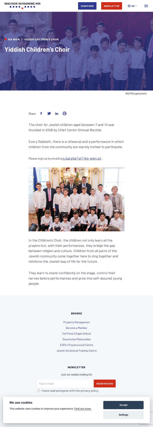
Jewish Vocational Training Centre (77, 350)
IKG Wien (14, 39)
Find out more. (82, 408)
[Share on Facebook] (41, 113)
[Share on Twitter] (49, 113)
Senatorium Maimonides (76, 339)
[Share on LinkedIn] (56, 113)
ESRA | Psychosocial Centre (76, 344)
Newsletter (111, 6)
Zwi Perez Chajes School (76, 333)
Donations (87, 6)
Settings (123, 414)
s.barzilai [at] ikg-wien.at (82, 158)
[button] (132, 6)
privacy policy (89, 390)
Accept (123, 404)
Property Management (76, 322)
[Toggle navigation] (146, 6)
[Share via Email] (64, 113)
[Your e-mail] (65, 383)
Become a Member (76, 327)
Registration (104, 383)
